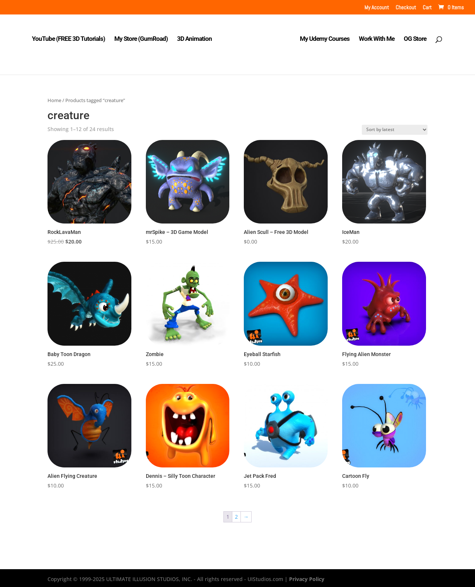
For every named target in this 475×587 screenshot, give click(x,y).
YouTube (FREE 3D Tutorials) (70, 37)
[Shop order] (395, 128)
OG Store (413, 37)
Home (54, 98)
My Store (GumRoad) (143, 37)
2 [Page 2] (236, 514)
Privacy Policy (306, 576)
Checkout (406, 7)
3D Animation (196, 37)
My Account (376, 7)
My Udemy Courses (323, 37)
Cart (427, 7)
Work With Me (375, 37)
